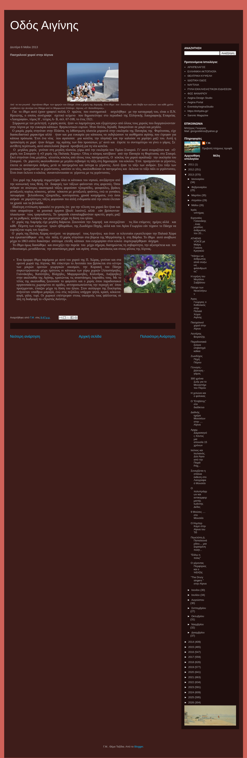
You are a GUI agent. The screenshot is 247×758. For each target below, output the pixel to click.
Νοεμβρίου (197, 624)
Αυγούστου (197, 599)
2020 (191, 672)
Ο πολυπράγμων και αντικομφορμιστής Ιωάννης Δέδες (199, 497)
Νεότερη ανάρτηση (25, 336)
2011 (191, 164)
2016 (191, 651)
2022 (191, 682)
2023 (191, 687)
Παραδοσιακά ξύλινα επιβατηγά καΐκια (198, 346)
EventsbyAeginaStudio (201, 106)
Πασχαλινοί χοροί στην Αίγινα (198, 325)
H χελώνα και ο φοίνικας (198, 395)
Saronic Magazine (198, 115)
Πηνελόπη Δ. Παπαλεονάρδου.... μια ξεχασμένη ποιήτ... (199, 543)
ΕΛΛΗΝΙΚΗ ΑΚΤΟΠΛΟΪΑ (202, 71)
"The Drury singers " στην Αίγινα (199, 580)
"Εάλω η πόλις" (196, 556)
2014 (191, 641)
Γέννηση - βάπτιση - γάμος (198, 370)
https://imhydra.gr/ (198, 111)
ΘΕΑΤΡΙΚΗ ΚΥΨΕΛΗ (200, 75)
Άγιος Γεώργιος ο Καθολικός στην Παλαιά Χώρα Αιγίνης (198, 308)
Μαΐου (195, 205)
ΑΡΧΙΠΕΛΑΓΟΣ (196, 67)
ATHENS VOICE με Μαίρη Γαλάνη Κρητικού (198, 244)
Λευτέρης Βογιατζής (198, 335)
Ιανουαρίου (197, 178)
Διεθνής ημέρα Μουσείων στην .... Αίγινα (198, 418)
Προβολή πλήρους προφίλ (217, 148)
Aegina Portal (195, 102)
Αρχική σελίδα (90, 336)
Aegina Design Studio (200, 97)
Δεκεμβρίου (197, 632)
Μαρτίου (196, 195)
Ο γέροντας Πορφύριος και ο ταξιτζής (198, 567)
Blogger (138, 746)
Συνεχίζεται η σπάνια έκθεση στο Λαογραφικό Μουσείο (198, 477)
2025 (191, 697)
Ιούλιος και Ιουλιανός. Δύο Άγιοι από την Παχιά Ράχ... (198, 458)
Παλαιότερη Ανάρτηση (157, 336)
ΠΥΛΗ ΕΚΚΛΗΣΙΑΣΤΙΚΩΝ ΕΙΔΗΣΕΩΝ (209, 89)
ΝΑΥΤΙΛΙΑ (193, 84)
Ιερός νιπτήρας (197, 211)
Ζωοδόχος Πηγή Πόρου (196, 359)
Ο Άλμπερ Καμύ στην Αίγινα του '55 (198, 528)
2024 (191, 692)
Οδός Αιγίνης (44, 25)
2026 (191, 702)
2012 (191, 169)
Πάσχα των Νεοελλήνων (199, 290)
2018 (191, 662)
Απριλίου (196, 200)
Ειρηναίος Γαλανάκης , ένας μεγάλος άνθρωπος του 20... (198, 225)
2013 (191, 174)
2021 (191, 677)
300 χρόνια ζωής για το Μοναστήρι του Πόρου (199, 383)
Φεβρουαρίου (199, 187)
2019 (191, 667)
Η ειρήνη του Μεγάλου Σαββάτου (198, 279)
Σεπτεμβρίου (198, 608)
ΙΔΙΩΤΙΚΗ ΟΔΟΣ (197, 80)
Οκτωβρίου (197, 616)
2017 (191, 656)
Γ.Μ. (208, 143)
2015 (191, 647)
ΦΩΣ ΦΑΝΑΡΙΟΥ (197, 93)
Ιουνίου (195, 589)
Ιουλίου (195, 594)
